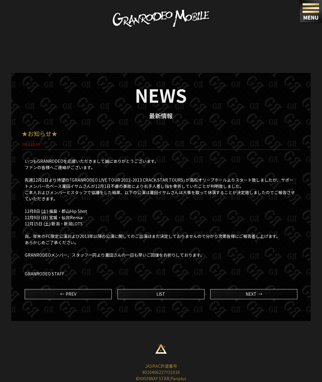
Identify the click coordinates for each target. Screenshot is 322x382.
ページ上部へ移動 (161, 349)
